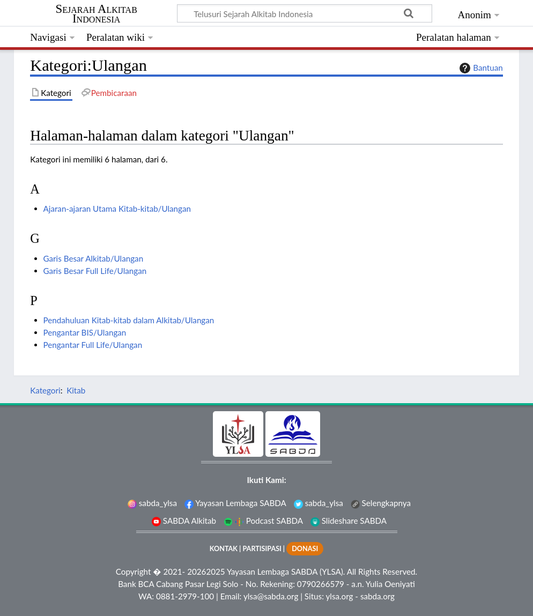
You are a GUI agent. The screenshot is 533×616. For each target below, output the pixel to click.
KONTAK (224, 549)
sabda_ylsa (152, 503)
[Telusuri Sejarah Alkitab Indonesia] (304, 13)
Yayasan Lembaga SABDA (235, 503)
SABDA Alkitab (184, 520)
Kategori (45, 390)
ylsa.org (339, 596)
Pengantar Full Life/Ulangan (93, 345)
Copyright (133, 571)
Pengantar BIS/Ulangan (85, 332)
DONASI (305, 549)
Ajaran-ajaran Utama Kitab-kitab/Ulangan (117, 208)
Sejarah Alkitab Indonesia (96, 14)
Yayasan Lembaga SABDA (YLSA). (286, 571)
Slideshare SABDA (348, 520)
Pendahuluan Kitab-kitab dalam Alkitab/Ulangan (128, 320)
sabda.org (377, 596)
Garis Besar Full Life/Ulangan (95, 271)
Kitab (75, 390)
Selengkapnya (381, 503)
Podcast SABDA (263, 520)
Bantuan (480, 68)
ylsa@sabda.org (270, 596)
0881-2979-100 (185, 596)
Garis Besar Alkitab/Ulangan (93, 258)
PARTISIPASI (261, 549)
